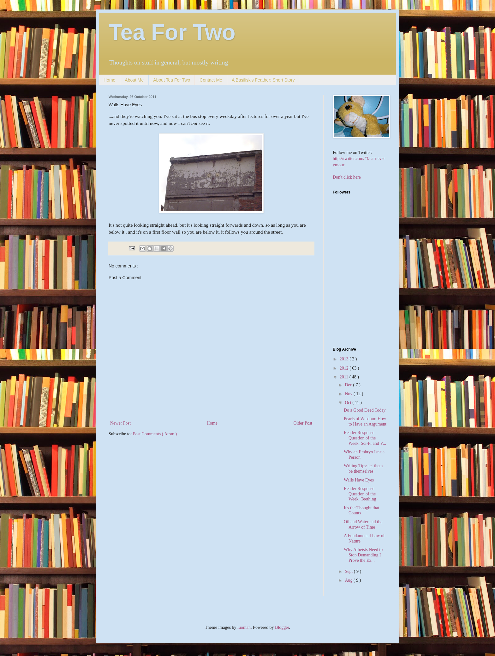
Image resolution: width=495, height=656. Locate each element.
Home (109, 80)
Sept (349, 571)
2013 (345, 359)
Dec (349, 385)
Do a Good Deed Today (365, 410)
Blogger (282, 627)
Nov (349, 393)
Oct (348, 402)
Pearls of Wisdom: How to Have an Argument (365, 421)
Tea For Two (172, 32)
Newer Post (120, 423)
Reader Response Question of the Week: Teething (360, 494)
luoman (244, 627)
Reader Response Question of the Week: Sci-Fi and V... (365, 438)
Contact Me (211, 80)
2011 (344, 377)
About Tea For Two (171, 80)
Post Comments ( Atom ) (155, 434)
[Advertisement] (372, 296)
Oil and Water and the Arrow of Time (363, 524)
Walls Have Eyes (359, 480)
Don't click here (347, 177)
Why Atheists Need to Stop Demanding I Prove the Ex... (363, 555)
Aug (349, 580)
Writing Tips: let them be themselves (363, 468)
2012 (345, 368)
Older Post (303, 423)
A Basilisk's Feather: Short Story (263, 80)
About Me (134, 80)
